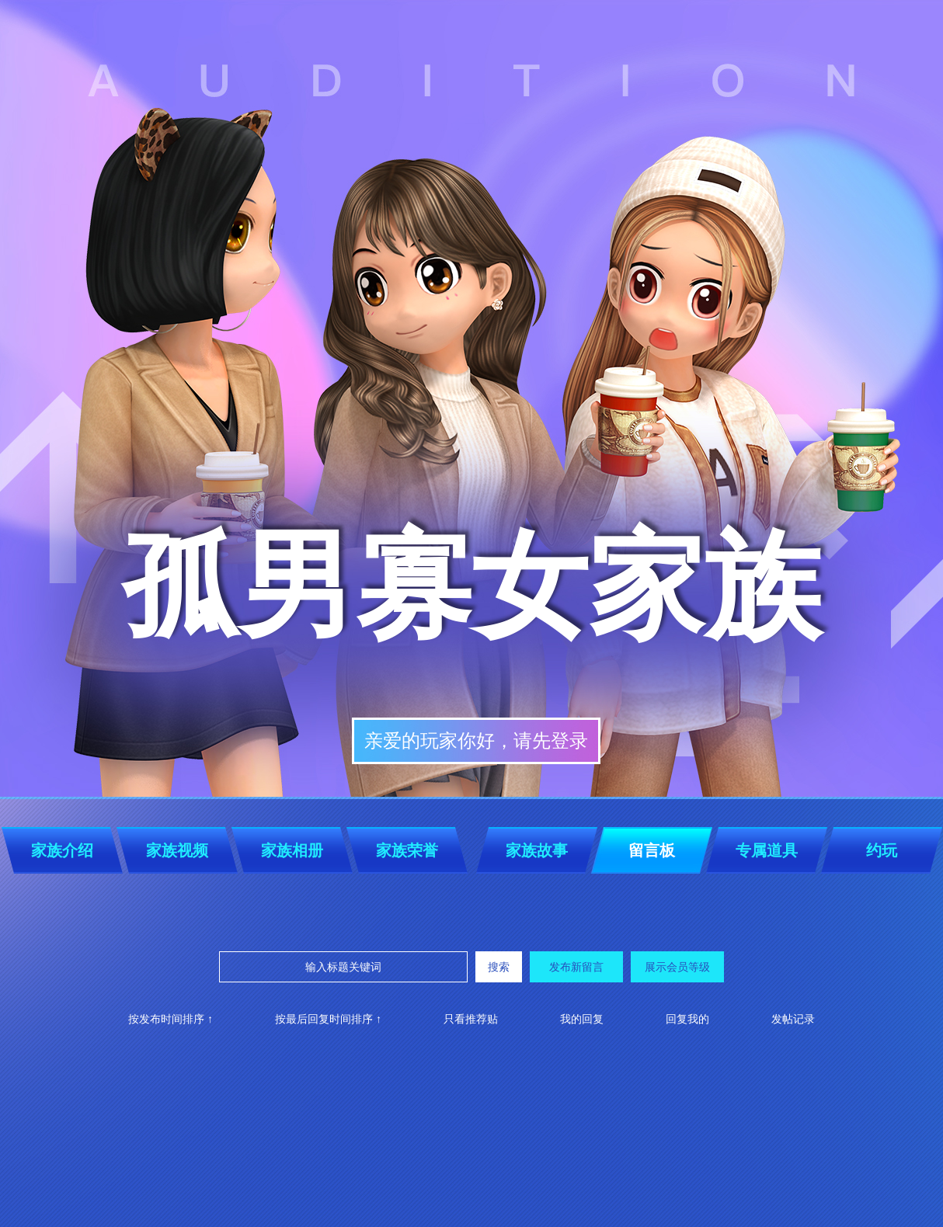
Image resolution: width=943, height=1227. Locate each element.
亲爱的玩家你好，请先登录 (476, 740)
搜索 (499, 967)
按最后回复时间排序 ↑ (328, 1019)
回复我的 (687, 1019)
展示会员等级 (677, 967)
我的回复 (582, 1019)
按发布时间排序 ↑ (170, 1019)
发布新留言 (576, 967)
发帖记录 (793, 1019)
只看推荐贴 (471, 1019)
